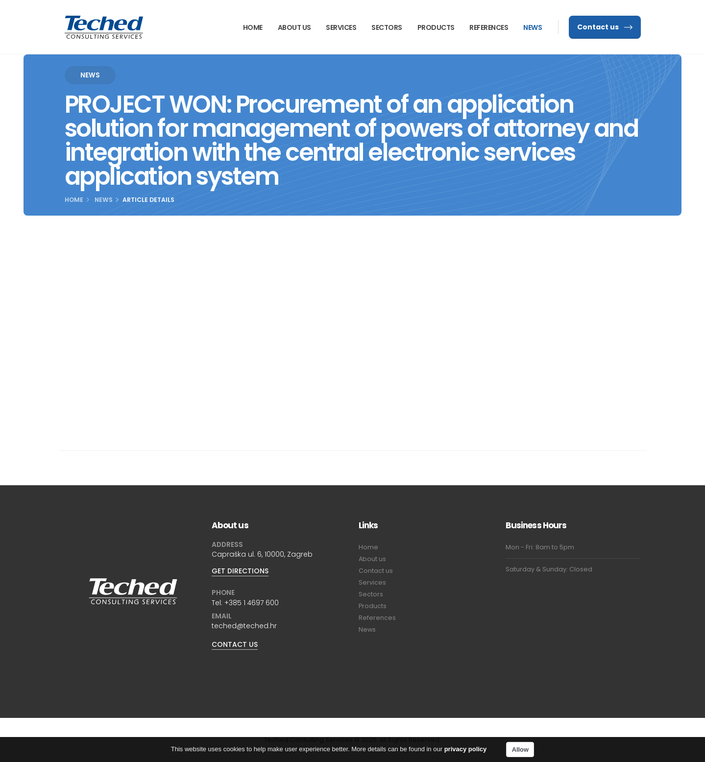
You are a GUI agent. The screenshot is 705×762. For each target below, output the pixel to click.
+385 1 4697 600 (251, 603)
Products (436, 27)
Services (341, 27)
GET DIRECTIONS (240, 571)
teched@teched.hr (244, 626)
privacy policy (465, 750)
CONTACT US (235, 644)
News (532, 27)
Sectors (386, 27)
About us (294, 27)
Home (253, 27)
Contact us (604, 27)
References (488, 27)
